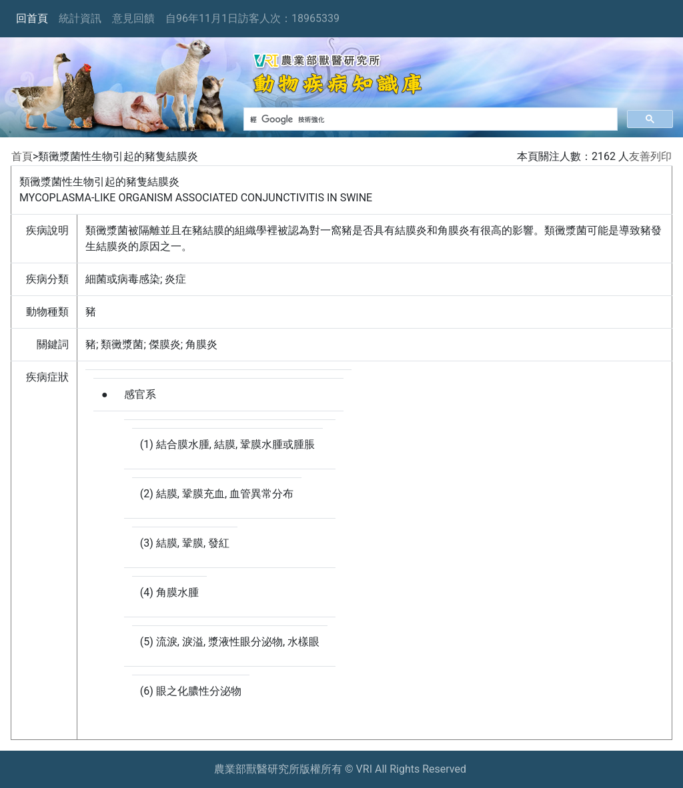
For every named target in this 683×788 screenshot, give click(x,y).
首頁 (22, 156)
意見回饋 (133, 18)
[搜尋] (429, 119)
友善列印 (650, 156)
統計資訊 (80, 18)
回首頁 (32, 18)
